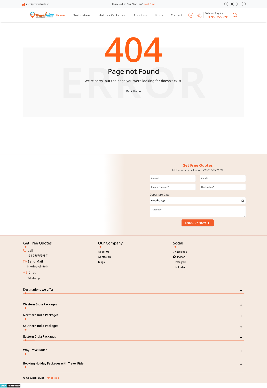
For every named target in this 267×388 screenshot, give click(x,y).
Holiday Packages (112, 15)
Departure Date (160, 194)
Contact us (104, 257)
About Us (103, 252)
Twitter (179, 257)
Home (60, 15)
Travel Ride (52, 377)
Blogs (159, 15)
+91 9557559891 (217, 17)
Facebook (180, 252)
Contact (176, 15)
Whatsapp (33, 278)
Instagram (179, 262)
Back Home (133, 91)
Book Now (149, 4)
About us (140, 15)
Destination (81, 15)
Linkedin (179, 267)
